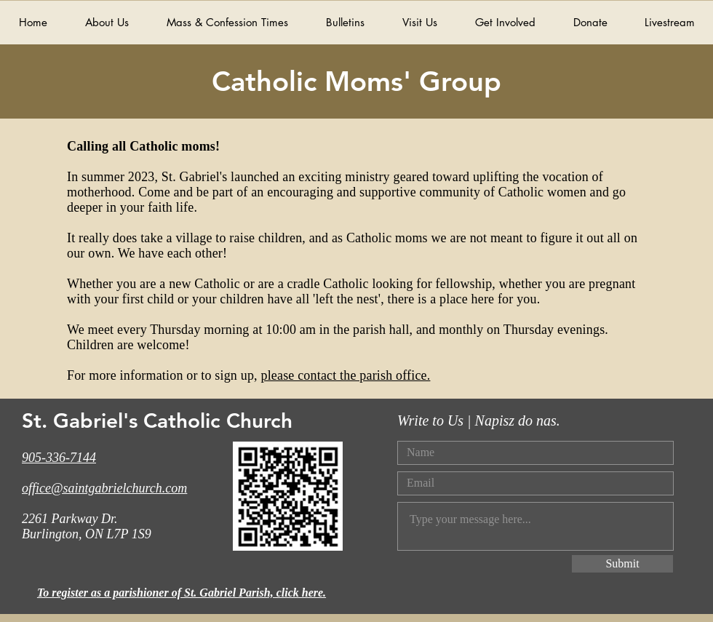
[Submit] (622, 564)
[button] (504, 22)
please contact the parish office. (345, 375)
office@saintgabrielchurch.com (104, 488)
